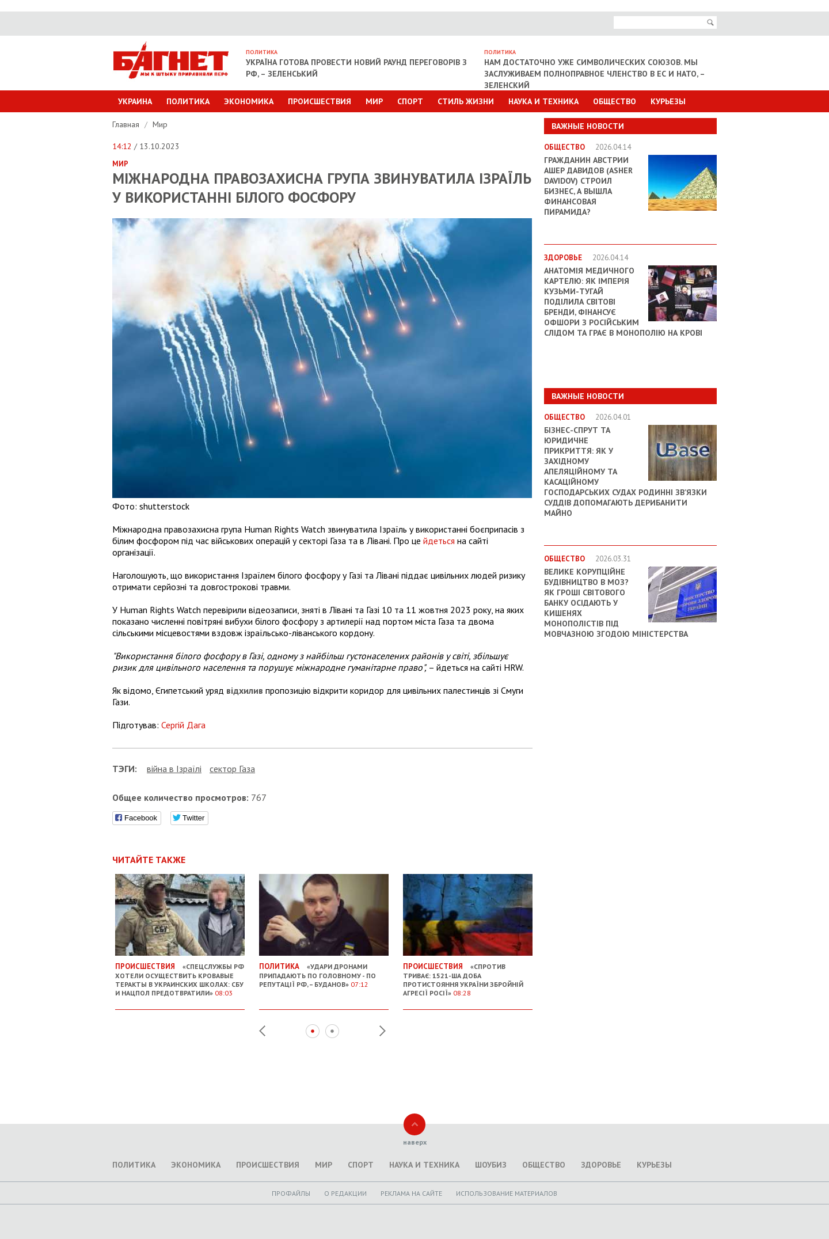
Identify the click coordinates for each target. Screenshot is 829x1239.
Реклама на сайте (411, 1193)
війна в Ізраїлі (174, 768)
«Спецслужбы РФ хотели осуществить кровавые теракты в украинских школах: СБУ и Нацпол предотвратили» (180, 975)
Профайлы (291, 1193)
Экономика (248, 101)
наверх (415, 1142)
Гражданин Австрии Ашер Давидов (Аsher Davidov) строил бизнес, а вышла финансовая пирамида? (588, 186)
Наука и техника (543, 101)
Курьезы (668, 101)
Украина (135, 101)
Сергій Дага (183, 725)
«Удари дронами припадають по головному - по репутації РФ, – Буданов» (324, 971)
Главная (127, 124)
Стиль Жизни (466, 101)
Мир (374, 101)
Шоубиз (491, 1165)
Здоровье (601, 1165)
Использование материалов (506, 1193)
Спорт (410, 101)
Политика (188, 101)
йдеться (439, 540)
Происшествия (319, 101)
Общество (614, 101)
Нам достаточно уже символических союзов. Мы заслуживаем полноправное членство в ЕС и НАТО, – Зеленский (594, 73)
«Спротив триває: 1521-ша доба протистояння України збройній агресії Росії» (468, 975)
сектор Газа (232, 768)
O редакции (345, 1193)
